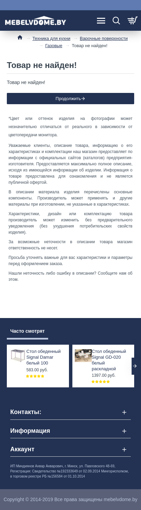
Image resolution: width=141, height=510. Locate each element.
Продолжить (68, 98)
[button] (134, 366)
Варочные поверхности (104, 38)
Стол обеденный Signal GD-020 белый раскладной (109, 360)
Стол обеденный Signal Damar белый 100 (43, 357)
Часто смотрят (27, 331)
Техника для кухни (51, 38)
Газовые (53, 45)
